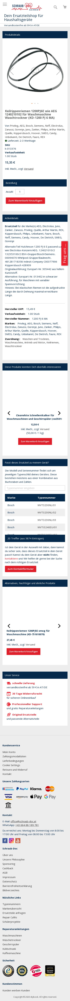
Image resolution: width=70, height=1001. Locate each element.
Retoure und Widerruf (14, 769)
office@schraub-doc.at (23, 821)
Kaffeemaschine (11, 953)
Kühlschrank (9, 948)
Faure (36, 137)
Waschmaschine (14, 342)
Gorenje (19, 129)
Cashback (7, 868)
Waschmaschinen (12, 935)
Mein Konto (9, 752)
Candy (52, 133)
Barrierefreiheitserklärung (17, 886)
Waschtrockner (13, 346)
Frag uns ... (64, 253)
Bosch (29, 125)
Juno (27, 129)
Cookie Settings (11, 765)
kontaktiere (11, 558)
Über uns (7, 855)
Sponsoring (8, 863)
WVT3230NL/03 (47, 520)
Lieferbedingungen (13, 760)
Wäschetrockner (11, 940)
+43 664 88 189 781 (27, 825)
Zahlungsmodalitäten (14, 756)
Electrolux (57, 125)
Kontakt (6, 774)
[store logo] (26, 7)
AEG (22, 125)
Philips (44, 129)
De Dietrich (25, 137)
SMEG (44, 133)
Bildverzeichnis (10, 890)
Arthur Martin (56, 129)
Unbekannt (11, 137)
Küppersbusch (22, 133)
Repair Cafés (9, 917)
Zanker (35, 129)
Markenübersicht (12, 908)
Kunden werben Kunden (16, 990)
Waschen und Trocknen (36, 339)
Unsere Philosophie (13, 859)
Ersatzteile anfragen (14, 912)
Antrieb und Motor (34, 342)
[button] (11, 71)
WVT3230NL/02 (47, 512)
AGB (4, 872)
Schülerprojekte (11, 921)
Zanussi (9, 129)
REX (42, 137)
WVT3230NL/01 (47, 505)
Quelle (8, 133)
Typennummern (11, 904)
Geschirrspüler (10, 944)
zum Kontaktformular (21, 569)
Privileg (14, 125)
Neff (47, 125)
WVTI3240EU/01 (47, 527)
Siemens (39, 125)
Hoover (35, 133)
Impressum (9, 877)
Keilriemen (53, 342)
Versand (28, 168)
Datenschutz (9, 881)
